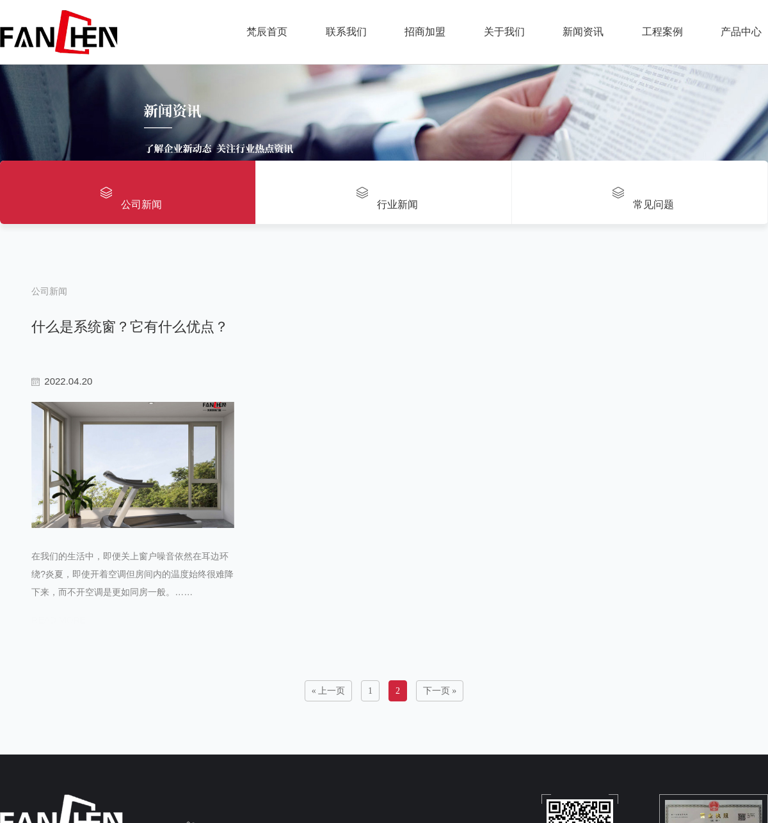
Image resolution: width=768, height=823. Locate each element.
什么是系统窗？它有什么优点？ (128, 322)
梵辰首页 (266, 31)
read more (56, 647)
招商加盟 (424, 31)
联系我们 (346, 31)
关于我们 (504, 31)
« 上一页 (329, 718)
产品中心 (741, 31)
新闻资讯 (583, 31)
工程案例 (662, 31)
